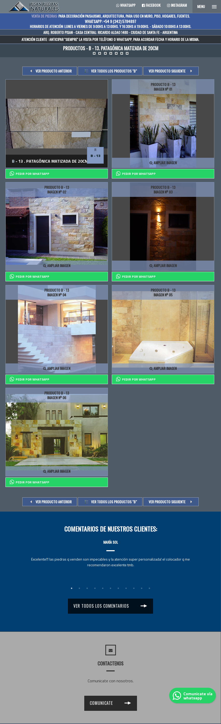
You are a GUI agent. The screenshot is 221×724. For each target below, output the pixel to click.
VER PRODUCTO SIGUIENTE (167, 71)
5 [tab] (102, 588)
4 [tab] (95, 588)
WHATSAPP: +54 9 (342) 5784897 (110, 21)
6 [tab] (110, 588)
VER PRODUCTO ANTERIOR (54, 71)
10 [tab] (141, 588)
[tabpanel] (110, 549)
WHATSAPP (124, 39)
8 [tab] (126, 588)
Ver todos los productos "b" (114, 71)
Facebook (151, 5)
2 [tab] (79, 588)
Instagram (177, 5)
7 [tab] (118, 588)
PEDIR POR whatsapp (29, 173)
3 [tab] (87, 588)
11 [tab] (149, 588)
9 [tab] (133, 588)
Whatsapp (125, 5)
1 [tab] (71, 588)
